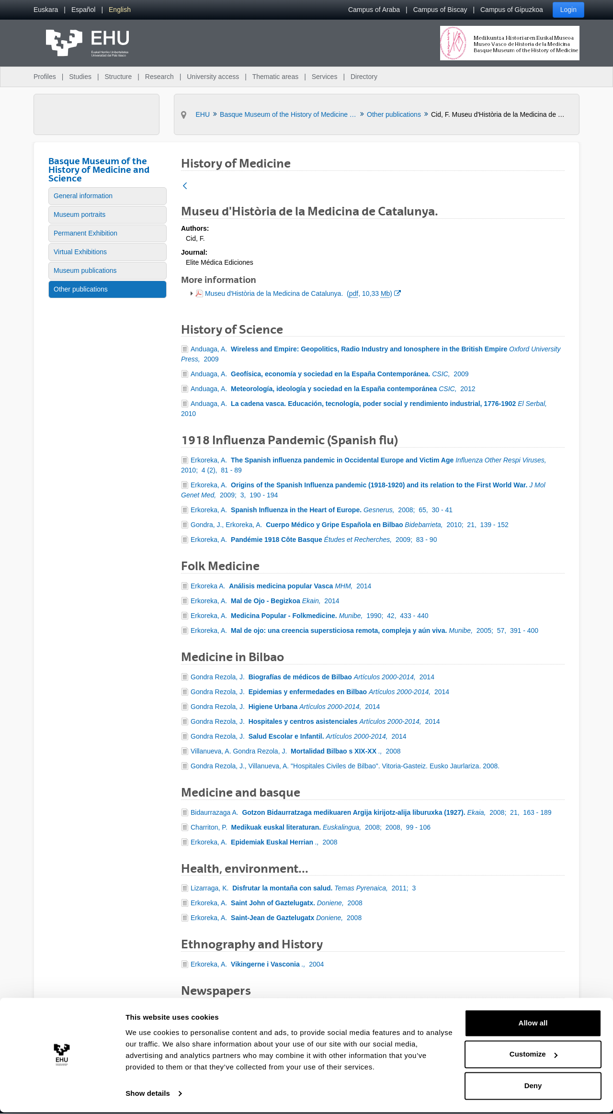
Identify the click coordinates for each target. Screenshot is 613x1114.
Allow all (533, 1025)
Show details (147, 1095)
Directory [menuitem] (364, 76)
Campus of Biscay (440, 9)
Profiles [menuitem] (45, 76)
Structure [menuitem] (118, 76)
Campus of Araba (374, 9)
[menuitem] (46, 10)
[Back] (185, 186)
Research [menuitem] (159, 76)
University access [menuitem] (213, 76)
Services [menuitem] (325, 76)
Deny (533, 1087)
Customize (533, 1056)
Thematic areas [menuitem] (275, 76)
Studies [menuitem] (80, 76)
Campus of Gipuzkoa (511, 9)
